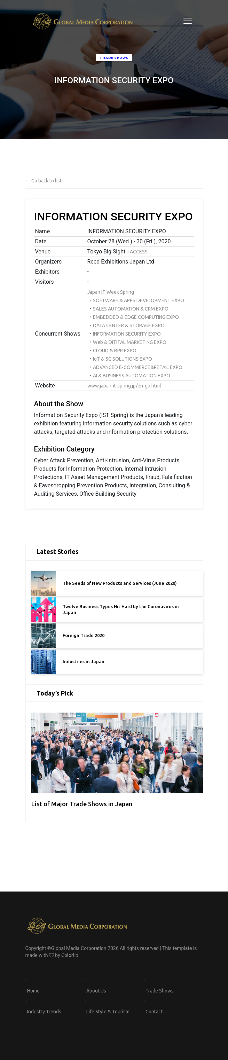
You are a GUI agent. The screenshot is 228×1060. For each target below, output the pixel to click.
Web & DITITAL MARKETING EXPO (129, 342)
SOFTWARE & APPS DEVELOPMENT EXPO (138, 300)
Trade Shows (160, 991)
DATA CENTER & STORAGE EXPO (129, 325)
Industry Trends (44, 1011)
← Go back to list (43, 180)
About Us (96, 991)
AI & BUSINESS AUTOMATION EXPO (131, 375)
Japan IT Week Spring (110, 292)
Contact (154, 1011)
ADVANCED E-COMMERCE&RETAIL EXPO (137, 367)
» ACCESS (136, 251)
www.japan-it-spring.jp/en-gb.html (124, 385)
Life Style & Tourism (107, 1011)
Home (33, 991)
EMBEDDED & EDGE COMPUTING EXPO (136, 317)
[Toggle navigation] (187, 21)
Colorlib (69, 955)
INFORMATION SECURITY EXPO (127, 334)
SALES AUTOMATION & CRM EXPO (130, 309)
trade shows (114, 58)
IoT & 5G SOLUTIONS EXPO (122, 359)
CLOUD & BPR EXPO (114, 350)
